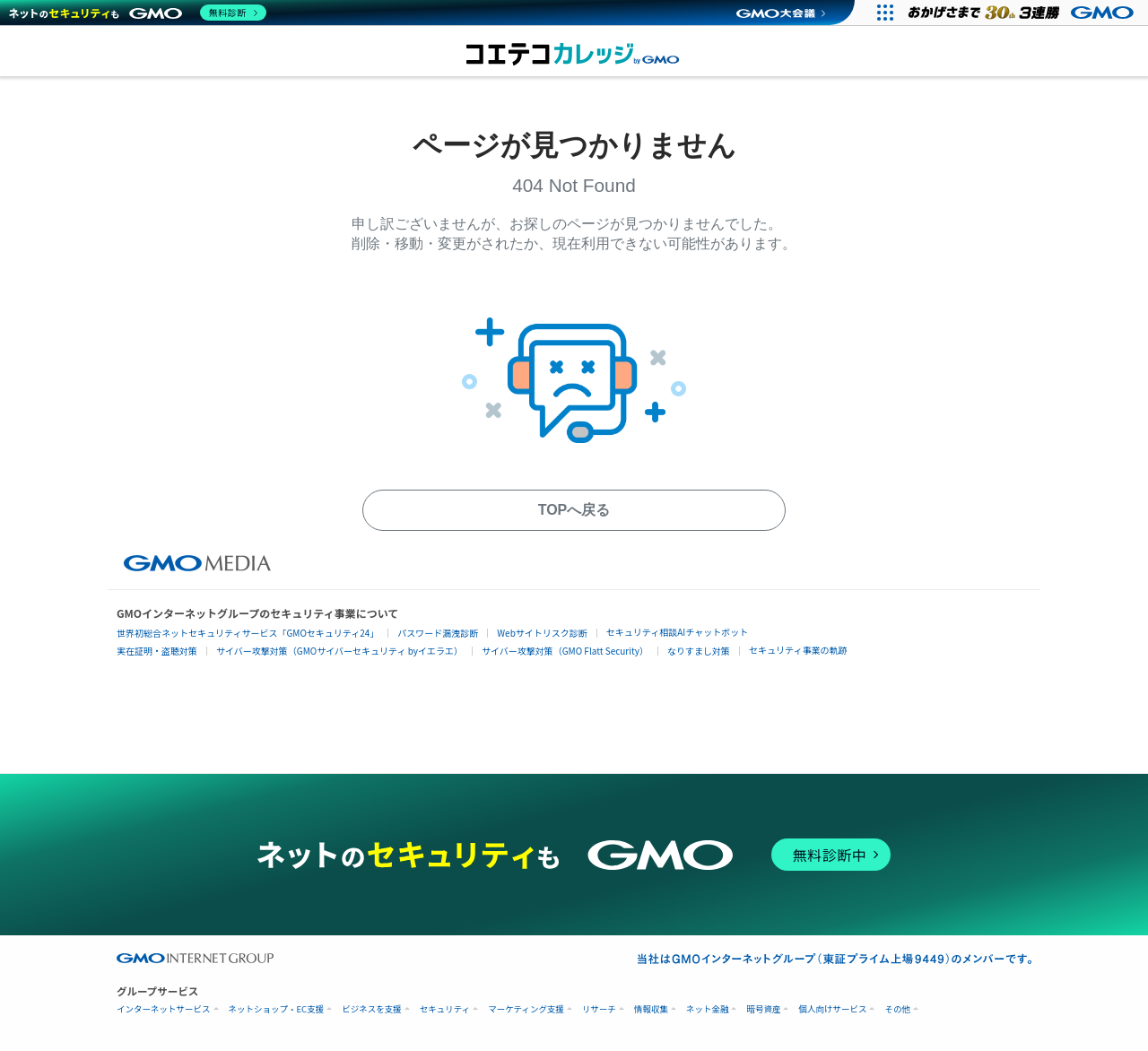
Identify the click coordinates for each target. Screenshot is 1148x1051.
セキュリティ (445, 1009)
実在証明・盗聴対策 (157, 650)
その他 (897, 1009)
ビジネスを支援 (372, 1009)
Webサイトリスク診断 (542, 632)
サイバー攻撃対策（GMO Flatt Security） (565, 650)
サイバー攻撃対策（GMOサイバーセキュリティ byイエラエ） (339, 650)
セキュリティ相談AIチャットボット (677, 631)
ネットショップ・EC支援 (277, 1009)
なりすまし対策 (698, 650)
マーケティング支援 (526, 1009)
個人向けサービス (832, 1009)
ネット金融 (707, 1009)
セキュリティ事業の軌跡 (798, 649)
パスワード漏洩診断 (437, 632)
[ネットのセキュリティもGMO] (137, 12)
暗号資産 (763, 1009)
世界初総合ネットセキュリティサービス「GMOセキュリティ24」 (247, 632)
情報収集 (651, 1009)
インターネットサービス (164, 1009)
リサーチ (599, 1009)
